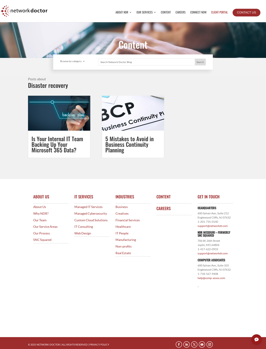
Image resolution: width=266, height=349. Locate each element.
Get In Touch (208, 197)
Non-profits (123, 246)
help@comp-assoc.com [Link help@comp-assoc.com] (211, 278)
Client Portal (219, 12)
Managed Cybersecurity (90, 213)
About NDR (121, 12)
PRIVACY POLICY (99, 344)
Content (166, 12)
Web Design (82, 233)
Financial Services (127, 220)
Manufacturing (125, 240)
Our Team (40, 220)
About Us (39, 207)
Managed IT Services (88, 207)
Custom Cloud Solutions (91, 220)
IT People (121, 233)
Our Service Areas (45, 226)
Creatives (122, 213)
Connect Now (198, 12)
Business (121, 207)
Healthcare (123, 226)
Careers (181, 12)
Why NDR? (40, 213)
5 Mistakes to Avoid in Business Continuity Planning (129, 144)
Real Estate (123, 253)
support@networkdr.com (213, 225)
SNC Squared (42, 240)
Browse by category (71, 61)
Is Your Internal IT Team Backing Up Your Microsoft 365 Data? (57, 144)
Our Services (144, 12)
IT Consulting (83, 226)
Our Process (41, 233)
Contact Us (246, 12)
